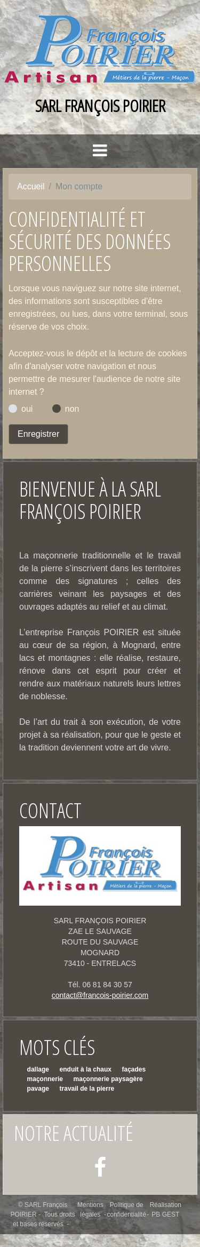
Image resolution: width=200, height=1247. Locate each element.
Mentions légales (90, 1209)
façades (134, 1069)
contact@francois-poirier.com (100, 995)
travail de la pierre (87, 1088)
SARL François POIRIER (100, 105)
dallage (38, 1069)
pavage (38, 1088)
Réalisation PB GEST (165, 1209)
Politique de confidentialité (126, 1209)
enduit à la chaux (85, 1069)
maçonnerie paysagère (108, 1079)
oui (27, 408)
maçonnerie (45, 1079)
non (72, 408)
